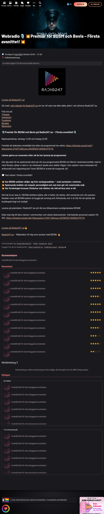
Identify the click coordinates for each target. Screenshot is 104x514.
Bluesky (5, 123)
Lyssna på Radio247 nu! (13, 100)
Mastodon (6, 126)
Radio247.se (8, 234)
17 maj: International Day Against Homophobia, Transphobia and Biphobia (35, 500)
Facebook (6, 120)
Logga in (80, 4)
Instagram (6, 117)
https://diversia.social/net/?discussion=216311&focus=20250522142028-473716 (45, 218)
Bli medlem (95, 4)
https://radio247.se (35, 247)
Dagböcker (43, 244)
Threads (5, 114)
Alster (50, 244)
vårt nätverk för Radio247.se (24, 105)
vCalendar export (50, 247)
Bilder (35, 244)
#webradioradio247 (24, 244)
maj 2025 (18, 54)
